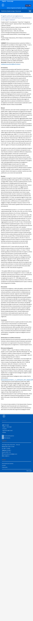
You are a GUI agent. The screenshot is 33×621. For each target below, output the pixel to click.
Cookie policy (5, 467)
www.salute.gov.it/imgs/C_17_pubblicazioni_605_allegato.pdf (16, 380)
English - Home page (7, 1)
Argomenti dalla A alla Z (7, 430)
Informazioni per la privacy (7, 463)
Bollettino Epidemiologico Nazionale (11, 11)
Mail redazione (7, 438)
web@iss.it (6, 456)
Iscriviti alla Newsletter (9, 436)
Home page (5, 425)
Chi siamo (4, 428)
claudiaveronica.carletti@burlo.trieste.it (10, 64)
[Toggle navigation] (28, 6)
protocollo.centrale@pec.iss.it (10, 454)
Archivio (4, 432)
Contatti (4, 465)
